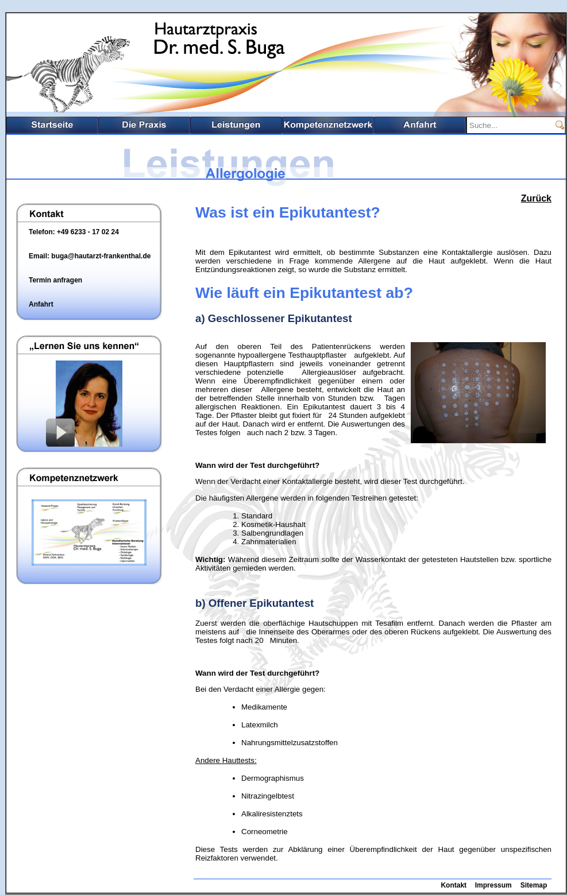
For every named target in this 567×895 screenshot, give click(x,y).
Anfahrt (420, 125)
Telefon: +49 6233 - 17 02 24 (74, 232)
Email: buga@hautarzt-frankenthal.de (90, 256)
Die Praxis (144, 125)
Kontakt (453, 885)
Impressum (493, 885)
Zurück (536, 198)
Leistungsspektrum (236, 125)
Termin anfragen (55, 280)
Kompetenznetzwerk (328, 125)
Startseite (52, 125)
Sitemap (533, 885)
